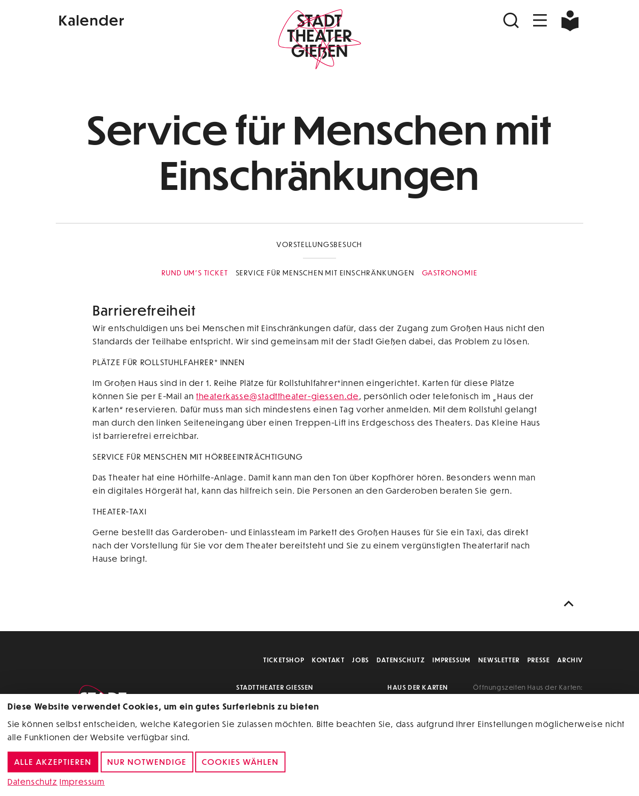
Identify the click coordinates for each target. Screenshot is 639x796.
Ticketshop (283, 660)
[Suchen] (512, 20)
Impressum (451, 660)
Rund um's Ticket (195, 272)
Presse (538, 660)
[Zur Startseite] (319, 40)
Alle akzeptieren (53, 762)
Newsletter (499, 660)
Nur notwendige (147, 762)
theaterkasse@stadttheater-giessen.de (277, 396)
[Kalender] (144, 19)
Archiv (570, 660)
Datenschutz (401, 660)
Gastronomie (450, 272)
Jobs (360, 660)
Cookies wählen (240, 762)
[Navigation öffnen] (540, 20)
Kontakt (328, 660)
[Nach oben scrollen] (571, 604)
